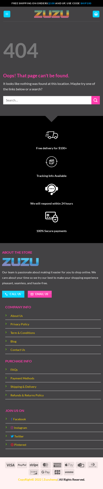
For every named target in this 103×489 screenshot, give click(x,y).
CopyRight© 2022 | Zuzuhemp (38, 479)
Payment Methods (22, 378)
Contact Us (18, 350)
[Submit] (95, 100)
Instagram (19, 427)
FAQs (14, 369)
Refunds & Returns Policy (27, 395)
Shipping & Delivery (23, 386)
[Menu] (7, 14)
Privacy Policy (20, 324)
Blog (13, 341)
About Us (17, 316)
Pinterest (18, 444)
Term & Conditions (23, 333)
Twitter (17, 436)
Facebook (18, 419)
